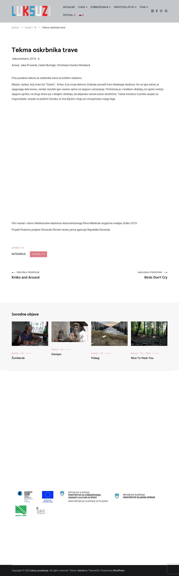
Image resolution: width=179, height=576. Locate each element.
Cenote (81, 570)
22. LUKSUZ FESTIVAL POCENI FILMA (33, 418)
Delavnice (19, 440)
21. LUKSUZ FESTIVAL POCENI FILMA (33, 413)
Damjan (56, 354)
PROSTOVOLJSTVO (124, 7)
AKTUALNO (69, 7)
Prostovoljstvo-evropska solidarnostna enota (37, 482)
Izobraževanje (21, 461)
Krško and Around (51, 275)
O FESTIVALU (21, 558)
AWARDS (19, 547)
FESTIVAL (68, 15)
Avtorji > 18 (18, 248)
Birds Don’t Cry (128, 275)
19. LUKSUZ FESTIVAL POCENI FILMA (33, 402)
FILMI (143, 7)
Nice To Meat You (142, 358)
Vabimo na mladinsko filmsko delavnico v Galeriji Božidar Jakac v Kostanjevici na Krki (58, 536)
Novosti (18, 472)
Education (19, 445)
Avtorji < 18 (20, 434)
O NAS (81, 7)
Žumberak (18, 358)
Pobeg (95, 358)
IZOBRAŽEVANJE (99, 7)
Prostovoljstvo (21, 477)
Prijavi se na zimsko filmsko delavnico (33, 542)
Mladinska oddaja (23, 466)
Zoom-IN (18, 488)
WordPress (119, 570)
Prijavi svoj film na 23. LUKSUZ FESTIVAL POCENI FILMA (43, 552)
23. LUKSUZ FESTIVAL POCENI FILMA (33, 423)
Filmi (148, 353)
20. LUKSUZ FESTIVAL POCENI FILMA (33, 407)
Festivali (18, 450)
